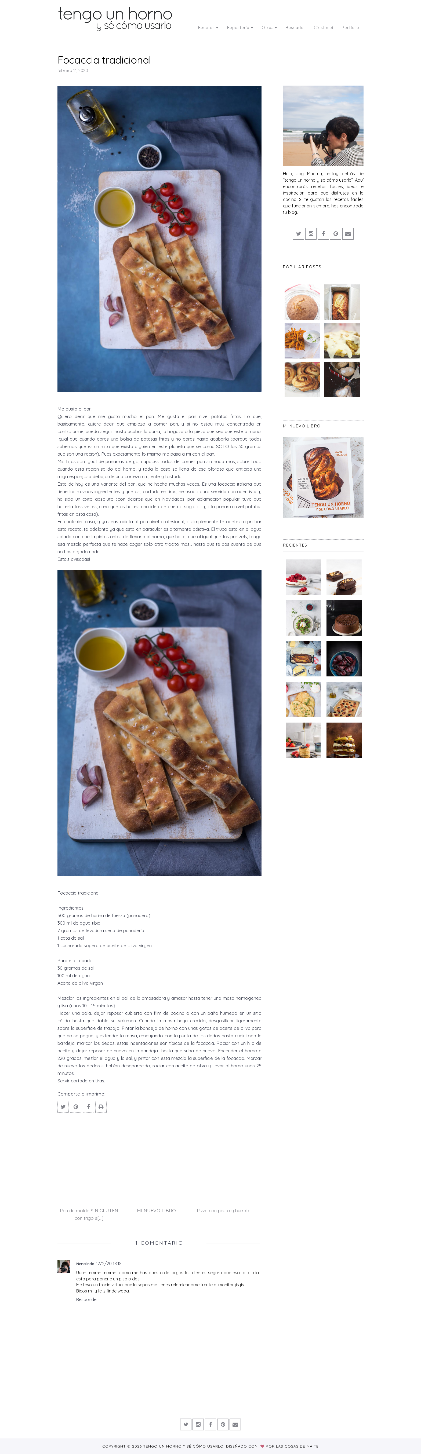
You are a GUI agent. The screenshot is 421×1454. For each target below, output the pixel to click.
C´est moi (323, 27)
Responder (87, 1299)
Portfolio (350, 27)
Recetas (208, 27)
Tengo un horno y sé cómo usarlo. (184, 1446)
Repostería (240, 27)
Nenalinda (85, 1263)
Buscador (295, 27)
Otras (269, 27)
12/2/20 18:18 (109, 1263)
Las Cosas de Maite (297, 1446)
